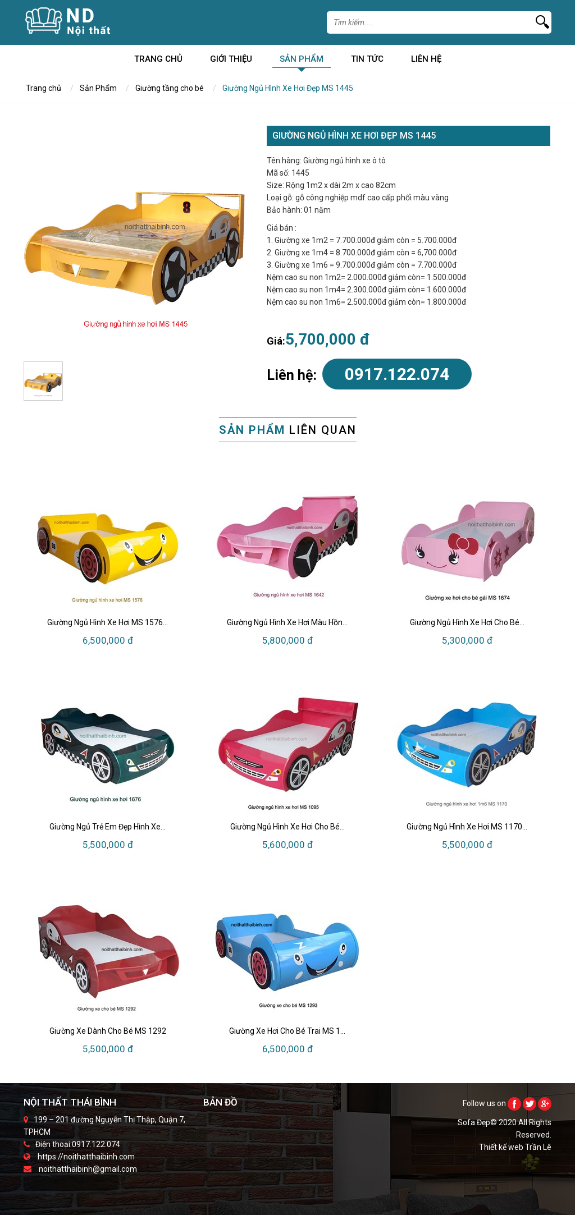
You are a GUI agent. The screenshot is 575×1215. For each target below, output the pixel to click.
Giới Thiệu (231, 61)
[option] (136, 238)
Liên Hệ (426, 61)
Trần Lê (538, 1147)
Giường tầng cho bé (169, 88)
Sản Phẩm (301, 61)
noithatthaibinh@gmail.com (88, 1168)
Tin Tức (367, 61)
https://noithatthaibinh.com (86, 1156)
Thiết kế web (502, 1147)
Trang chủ (158, 61)
